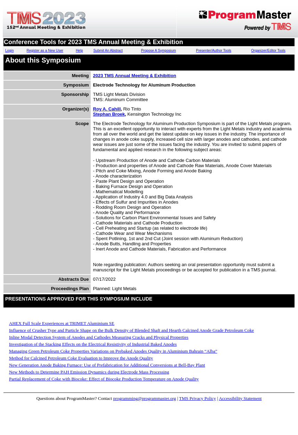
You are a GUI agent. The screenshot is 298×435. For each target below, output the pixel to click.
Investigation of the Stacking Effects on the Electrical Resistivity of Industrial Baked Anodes (93, 344)
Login (9, 50)
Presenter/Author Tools (213, 50)
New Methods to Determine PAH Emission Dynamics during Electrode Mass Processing (89, 372)
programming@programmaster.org (144, 398)
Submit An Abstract (108, 50)
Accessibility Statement (240, 398)
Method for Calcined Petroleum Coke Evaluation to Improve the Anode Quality (81, 358)
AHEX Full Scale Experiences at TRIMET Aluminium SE (61, 323)
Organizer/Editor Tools (268, 50)
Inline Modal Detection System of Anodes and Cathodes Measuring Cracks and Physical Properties (98, 337)
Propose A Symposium (158, 50)
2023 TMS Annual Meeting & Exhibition (134, 75)
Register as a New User (45, 50)
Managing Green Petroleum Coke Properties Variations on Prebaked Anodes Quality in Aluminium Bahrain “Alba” (113, 351)
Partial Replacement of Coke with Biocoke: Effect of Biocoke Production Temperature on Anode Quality (104, 378)
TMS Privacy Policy (197, 398)
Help (79, 50)
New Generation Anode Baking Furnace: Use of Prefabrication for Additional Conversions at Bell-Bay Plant (107, 365)
